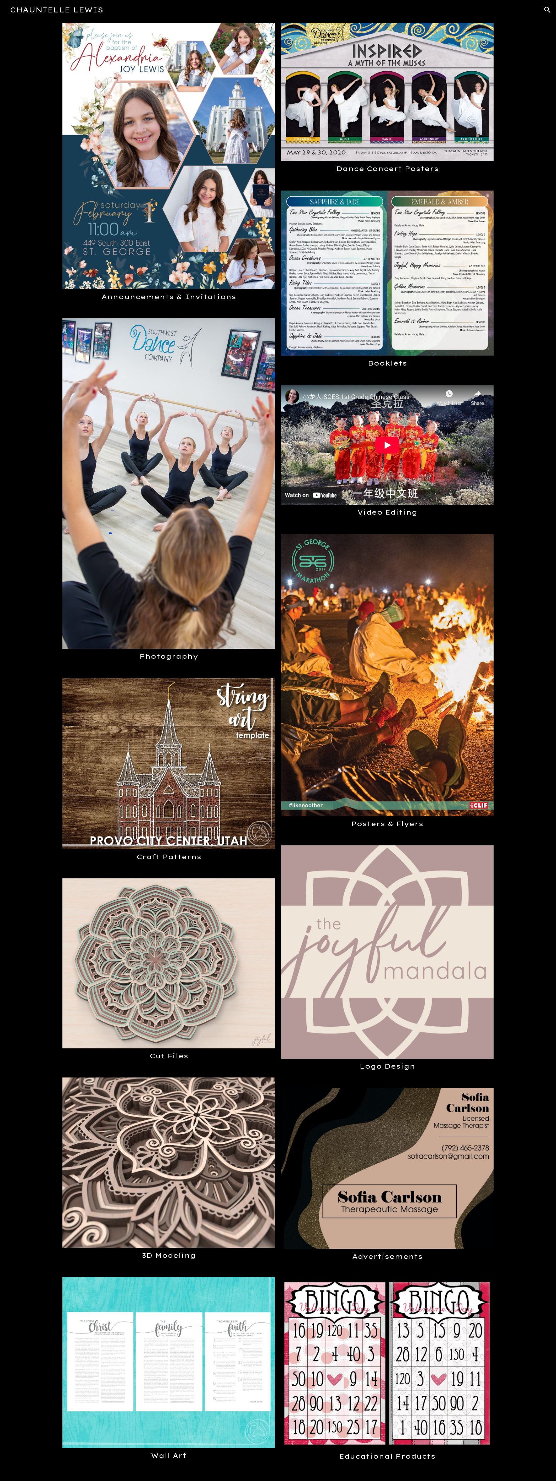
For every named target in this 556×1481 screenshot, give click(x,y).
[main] (169, 296)
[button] (547, 9)
